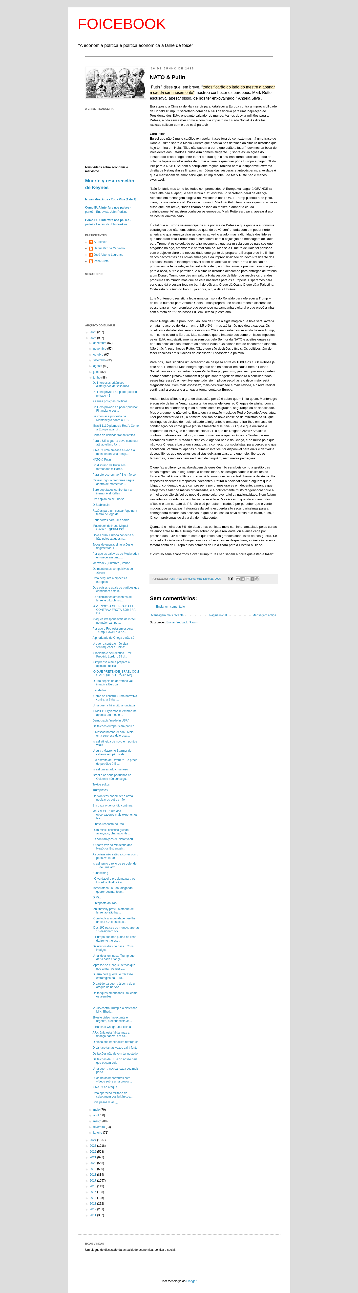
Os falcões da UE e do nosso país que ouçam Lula (114, 1061)
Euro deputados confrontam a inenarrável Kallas (111, 491)
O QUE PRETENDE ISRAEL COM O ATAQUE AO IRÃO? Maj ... (115, 673)
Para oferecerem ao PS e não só (114, 474)
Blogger (191, 1281)
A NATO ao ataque (104, 1087)
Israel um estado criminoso (110, 769)
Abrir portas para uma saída (110, 520)
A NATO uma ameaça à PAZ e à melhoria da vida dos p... (113, 451)
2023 (93, 1145)
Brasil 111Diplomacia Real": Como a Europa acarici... (115, 427)
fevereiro (99, 1127)
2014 (93, 1198)
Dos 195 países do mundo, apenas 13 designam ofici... (115, 929)
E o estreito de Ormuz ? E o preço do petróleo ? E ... (114, 761)
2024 (93, 1140)
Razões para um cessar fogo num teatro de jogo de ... (114, 512)
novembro (100, 348)
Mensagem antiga (264, 615)
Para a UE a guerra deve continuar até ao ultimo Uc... (115, 442)
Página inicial (218, 615)
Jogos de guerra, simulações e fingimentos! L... (112, 546)
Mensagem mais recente (167, 615)
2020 (93, 1163)
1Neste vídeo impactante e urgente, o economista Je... (112, 1019)
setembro (99, 360)
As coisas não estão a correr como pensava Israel (115, 856)
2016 (93, 1186)
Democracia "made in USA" (110, 720)
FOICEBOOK (122, 24)
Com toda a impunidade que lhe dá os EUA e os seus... (113, 920)
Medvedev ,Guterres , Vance (111, 563)
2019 (93, 1169)
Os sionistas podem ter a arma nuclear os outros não (112, 797)
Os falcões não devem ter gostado (115, 1053)
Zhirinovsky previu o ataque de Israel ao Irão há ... (113, 910)
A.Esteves (100, 242)
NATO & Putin (101, 459)
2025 (93, 338)
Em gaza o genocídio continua (112, 805)
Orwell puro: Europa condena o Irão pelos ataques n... (112, 536)
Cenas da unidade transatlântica (113, 435)
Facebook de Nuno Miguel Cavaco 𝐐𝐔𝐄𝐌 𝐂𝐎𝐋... (110, 527)
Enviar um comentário (170, 606)
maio (96, 1109)
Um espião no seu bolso (108, 499)
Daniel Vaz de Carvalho (109, 248)
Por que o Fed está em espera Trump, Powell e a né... (112, 630)
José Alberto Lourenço (108, 254)
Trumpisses (100, 790)
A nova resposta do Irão (108, 824)
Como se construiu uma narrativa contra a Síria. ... (114, 697)
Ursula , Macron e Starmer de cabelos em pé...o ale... (111, 752)
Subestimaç (100, 873)
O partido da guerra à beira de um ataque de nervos (114, 985)
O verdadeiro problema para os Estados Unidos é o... (113, 880)
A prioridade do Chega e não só (113, 637)
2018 (93, 1174)
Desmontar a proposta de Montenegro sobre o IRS (110, 418)
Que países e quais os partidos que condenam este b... (115, 589)
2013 (93, 1203)
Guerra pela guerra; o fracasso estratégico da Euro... (112, 976)
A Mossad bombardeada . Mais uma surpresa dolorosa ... (112, 733)
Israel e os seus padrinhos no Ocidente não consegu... (111, 776)
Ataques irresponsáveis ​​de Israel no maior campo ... (113, 620)
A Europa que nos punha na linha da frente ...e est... (114, 938)
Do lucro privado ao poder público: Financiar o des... (115, 408)
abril (96, 1115)
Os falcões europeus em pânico (113, 726)
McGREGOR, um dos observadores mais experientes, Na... (115, 814)
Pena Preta (101, 261)
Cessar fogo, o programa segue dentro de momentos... (113, 482)
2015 (93, 1192)
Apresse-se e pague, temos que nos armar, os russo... (113, 966)
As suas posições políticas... (111, 401)
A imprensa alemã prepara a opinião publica (111, 663)
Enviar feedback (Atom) (182, 622)
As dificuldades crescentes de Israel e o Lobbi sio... (112, 598)
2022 (93, 1151)
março (97, 1121)
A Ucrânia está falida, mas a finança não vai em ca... (110, 1034)
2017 (93, 1180)
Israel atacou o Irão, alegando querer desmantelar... (112, 889)
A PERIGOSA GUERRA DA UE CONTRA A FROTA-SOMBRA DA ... (113, 610)
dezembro (100, 343)
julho (96, 372)
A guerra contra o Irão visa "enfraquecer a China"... (110, 645)
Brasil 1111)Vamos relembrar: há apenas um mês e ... (114, 712)
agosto (98, 366)
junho (97, 377)
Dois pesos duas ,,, (105, 1102)
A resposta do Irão (104, 903)
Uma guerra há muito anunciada (113, 705)
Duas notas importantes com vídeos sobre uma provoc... (112, 1079)
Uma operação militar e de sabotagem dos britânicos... (112, 1094)
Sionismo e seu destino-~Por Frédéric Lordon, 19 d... (111, 654)
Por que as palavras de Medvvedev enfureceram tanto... (115, 555)
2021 (93, 1157)
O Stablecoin (100, 505)
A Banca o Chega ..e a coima (111, 1027)
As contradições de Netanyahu (112, 839)
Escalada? (99, 690)
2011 (93, 1215)
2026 (93, 332)
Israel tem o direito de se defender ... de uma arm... (114, 865)
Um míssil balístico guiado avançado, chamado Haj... (111, 831)
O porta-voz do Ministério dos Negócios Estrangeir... (112, 846)
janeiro (98, 1132)
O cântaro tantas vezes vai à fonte (114, 1047)
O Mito (96, 897)
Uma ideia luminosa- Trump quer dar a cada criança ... (113, 957)
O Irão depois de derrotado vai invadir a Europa (112, 682)
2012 (93, 1209)
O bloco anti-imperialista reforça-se (115, 1042)
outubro (98, 354)
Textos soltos (100, 784)
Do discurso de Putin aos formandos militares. (108, 467)
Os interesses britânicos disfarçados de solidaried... (111, 384)
